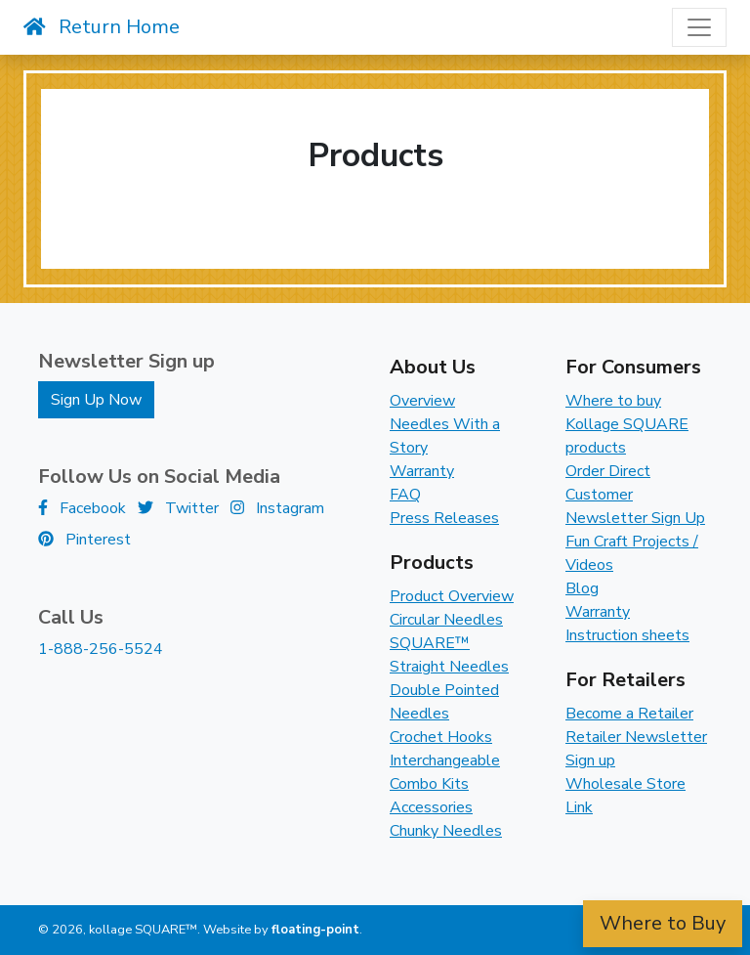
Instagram (277, 508)
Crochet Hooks (441, 737)
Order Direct (607, 471)
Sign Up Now (96, 400)
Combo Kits (429, 784)
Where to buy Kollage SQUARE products (626, 424)
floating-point (315, 929)
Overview (422, 401)
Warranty (422, 471)
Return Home (101, 27)
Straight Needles (449, 666)
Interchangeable (445, 760)
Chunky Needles (446, 831)
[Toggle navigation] (699, 27)
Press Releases (444, 518)
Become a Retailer (629, 713)
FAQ (405, 494)
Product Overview (452, 596)
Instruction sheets (627, 635)
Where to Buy (663, 923)
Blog (582, 588)
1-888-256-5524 (100, 649)
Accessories (431, 807)
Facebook (82, 508)
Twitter (178, 508)
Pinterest (84, 539)
